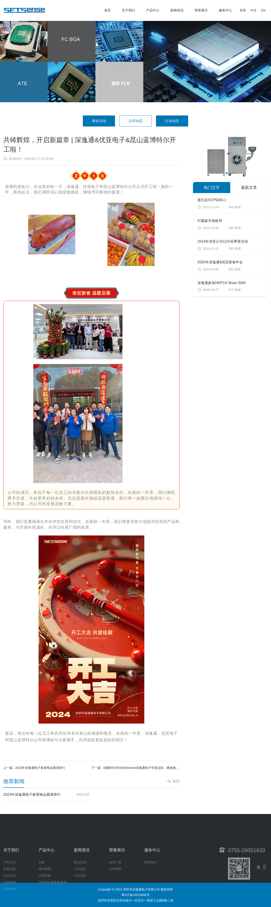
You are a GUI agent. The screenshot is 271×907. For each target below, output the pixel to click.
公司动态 (135, 121)
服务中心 (225, 8)
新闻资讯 (177, 8)
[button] (227, 173)
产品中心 (152, 8)
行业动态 (172, 121)
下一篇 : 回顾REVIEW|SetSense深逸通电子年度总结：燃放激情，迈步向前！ (135, 767)
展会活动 (99, 121)
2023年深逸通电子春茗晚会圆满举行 (46, 794)
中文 (254, 8)
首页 (107, 8)
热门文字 (212, 187)
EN (263, 8)
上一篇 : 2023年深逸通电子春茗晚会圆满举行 (34, 767)
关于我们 (128, 8)
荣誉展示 (201, 8)
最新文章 (249, 187)
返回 (176, 781)
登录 (243, 8)
